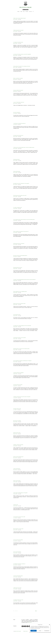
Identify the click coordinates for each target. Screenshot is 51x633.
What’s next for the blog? (16, 480)
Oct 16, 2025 (15, 232)
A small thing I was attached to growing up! (19, 123)
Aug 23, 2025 (15, 373)
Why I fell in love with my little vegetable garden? (20, 255)
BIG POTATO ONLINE (25, 7)
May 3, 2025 (15, 433)
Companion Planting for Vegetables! (18, 372)
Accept (33, 630)
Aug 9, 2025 (15, 385)
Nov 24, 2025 (15, 148)
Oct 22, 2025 (15, 208)
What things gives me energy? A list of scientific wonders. (21, 348)
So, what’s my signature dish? (17, 207)
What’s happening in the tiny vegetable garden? (20, 291)
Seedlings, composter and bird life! (18, 444)
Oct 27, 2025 (15, 196)
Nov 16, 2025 (15, 160)
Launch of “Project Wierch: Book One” (18, 102)
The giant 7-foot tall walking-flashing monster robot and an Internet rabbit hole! (24, 279)
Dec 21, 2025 (15, 136)
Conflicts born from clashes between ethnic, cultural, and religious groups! (23, 147)
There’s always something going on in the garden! (20, 492)
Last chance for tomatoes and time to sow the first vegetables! (22, 54)
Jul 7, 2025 (14, 409)
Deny (40, 630)
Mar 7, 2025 (15, 457)
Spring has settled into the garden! (18, 90)
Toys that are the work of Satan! (17, 384)
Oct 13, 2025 (15, 244)
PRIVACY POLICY (25, 631)
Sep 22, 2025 (15, 326)
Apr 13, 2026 (15, 19)
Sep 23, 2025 (15, 315)
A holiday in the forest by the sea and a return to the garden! (21, 396)
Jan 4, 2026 (15, 124)
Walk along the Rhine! (16, 159)
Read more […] (30, 622)
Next (36, 610)
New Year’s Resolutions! (16, 112)
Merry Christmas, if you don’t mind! (18, 528)
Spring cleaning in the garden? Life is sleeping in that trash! (21, 66)
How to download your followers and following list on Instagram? (22, 360)
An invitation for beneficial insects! (18, 42)
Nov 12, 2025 (15, 172)
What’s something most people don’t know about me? (20, 231)
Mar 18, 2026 (15, 43)
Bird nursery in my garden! (17, 420)
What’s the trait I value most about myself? (19, 303)
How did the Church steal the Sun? (18, 135)
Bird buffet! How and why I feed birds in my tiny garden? (21, 183)
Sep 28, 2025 (15, 280)
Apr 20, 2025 (15, 445)
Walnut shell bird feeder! (16, 171)
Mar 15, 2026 (15, 55)
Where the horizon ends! (16, 432)
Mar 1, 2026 (15, 103)
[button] (49, 624)
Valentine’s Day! (15, 504)
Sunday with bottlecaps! (16, 468)
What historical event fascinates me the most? (19, 195)
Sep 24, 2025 (15, 304)
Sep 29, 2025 (15, 268)
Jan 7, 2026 (15, 113)
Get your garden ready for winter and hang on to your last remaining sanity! (24, 219)
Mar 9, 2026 (15, 79)
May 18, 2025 (15, 421)
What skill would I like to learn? (17, 267)
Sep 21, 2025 (15, 338)
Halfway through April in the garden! (18, 30)
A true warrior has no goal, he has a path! (19, 516)
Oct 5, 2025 (15, 256)
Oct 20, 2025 (15, 220)
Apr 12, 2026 (15, 31)
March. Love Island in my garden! (18, 78)
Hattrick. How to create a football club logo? (19, 18)
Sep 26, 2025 (15, 292)
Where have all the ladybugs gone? (18, 456)
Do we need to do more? (16, 314)
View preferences (46, 630)
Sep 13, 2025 (15, 361)
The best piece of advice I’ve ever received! (19, 337)
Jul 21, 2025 (15, 397)
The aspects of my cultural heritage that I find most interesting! (22, 325)
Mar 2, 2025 (15, 469)
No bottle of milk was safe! (17, 408)
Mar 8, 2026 (15, 91)
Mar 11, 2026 (15, 67)
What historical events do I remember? (18, 243)
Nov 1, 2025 (15, 184)
